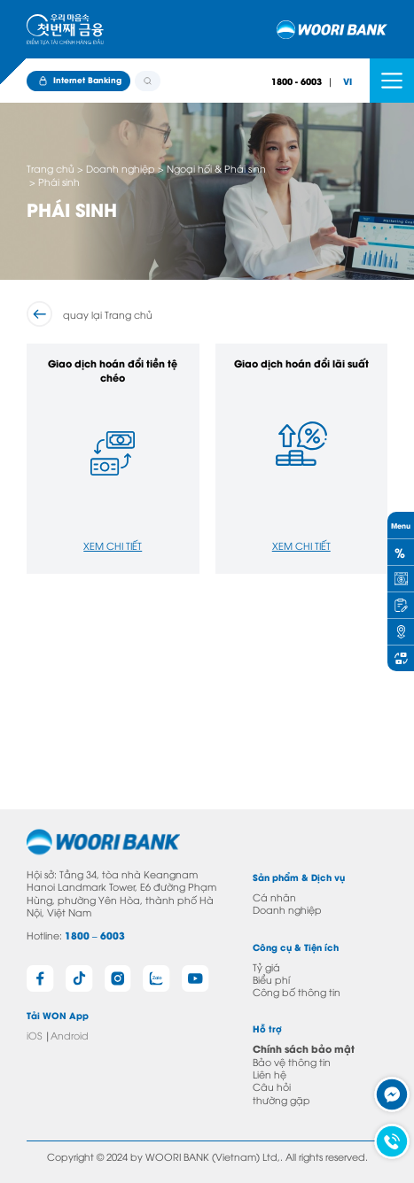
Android (70, 1034)
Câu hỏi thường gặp (281, 1092)
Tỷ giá (266, 966)
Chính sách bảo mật (304, 1048)
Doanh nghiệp (287, 909)
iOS (34, 1034)
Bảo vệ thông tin (292, 1061)
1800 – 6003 (95, 935)
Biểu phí (271, 979)
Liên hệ (269, 1073)
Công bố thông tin (296, 991)
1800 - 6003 (296, 81)
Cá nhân (274, 896)
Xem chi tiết (112, 545)
